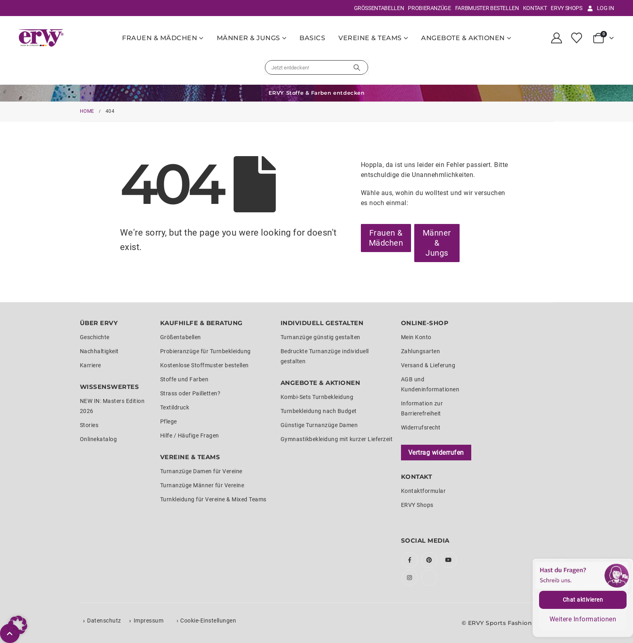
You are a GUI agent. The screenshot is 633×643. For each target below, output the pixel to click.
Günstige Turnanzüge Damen (319, 425)
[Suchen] (357, 67)
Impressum (149, 620)
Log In (600, 8)
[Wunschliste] (576, 38)
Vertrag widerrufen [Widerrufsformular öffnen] (436, 452)
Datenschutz (104, 620)
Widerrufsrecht (421, 427)
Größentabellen (379, 8)
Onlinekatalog (98, 439)
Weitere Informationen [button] (583, 619)
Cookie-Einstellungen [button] (208, 620)
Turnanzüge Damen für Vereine (201, 471)
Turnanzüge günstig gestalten (320, 337)
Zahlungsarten (420, 351)
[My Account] (556, 38)
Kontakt (535, 8)
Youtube (449, 560)
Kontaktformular (423, 491)
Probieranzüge (429, 8)
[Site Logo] (41, 37)
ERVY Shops (566, 8)
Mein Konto (416, 337)
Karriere (90, 365)
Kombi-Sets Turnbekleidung (317, 397)
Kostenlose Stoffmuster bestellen (204, 365)
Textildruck (174, 407)
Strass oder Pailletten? (190, 393)
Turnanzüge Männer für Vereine (202, 485)
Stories (89, 425)
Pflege (168, 421)
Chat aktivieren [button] (583, 599)
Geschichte (95, 337)
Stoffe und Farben (184, 379)
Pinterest (429, 560)
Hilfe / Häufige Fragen (189, 435)
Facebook (410, 560)
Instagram (410, 578)
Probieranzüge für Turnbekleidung (205, 351)
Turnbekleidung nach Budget (319, 411)
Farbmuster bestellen (487, 8)
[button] (17, 625)
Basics (312, 38)
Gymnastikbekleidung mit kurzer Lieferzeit (337, 439)
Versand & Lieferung (428, 365)
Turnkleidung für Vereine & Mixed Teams (213, 499)
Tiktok (429, 578)
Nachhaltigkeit (99, 351)
